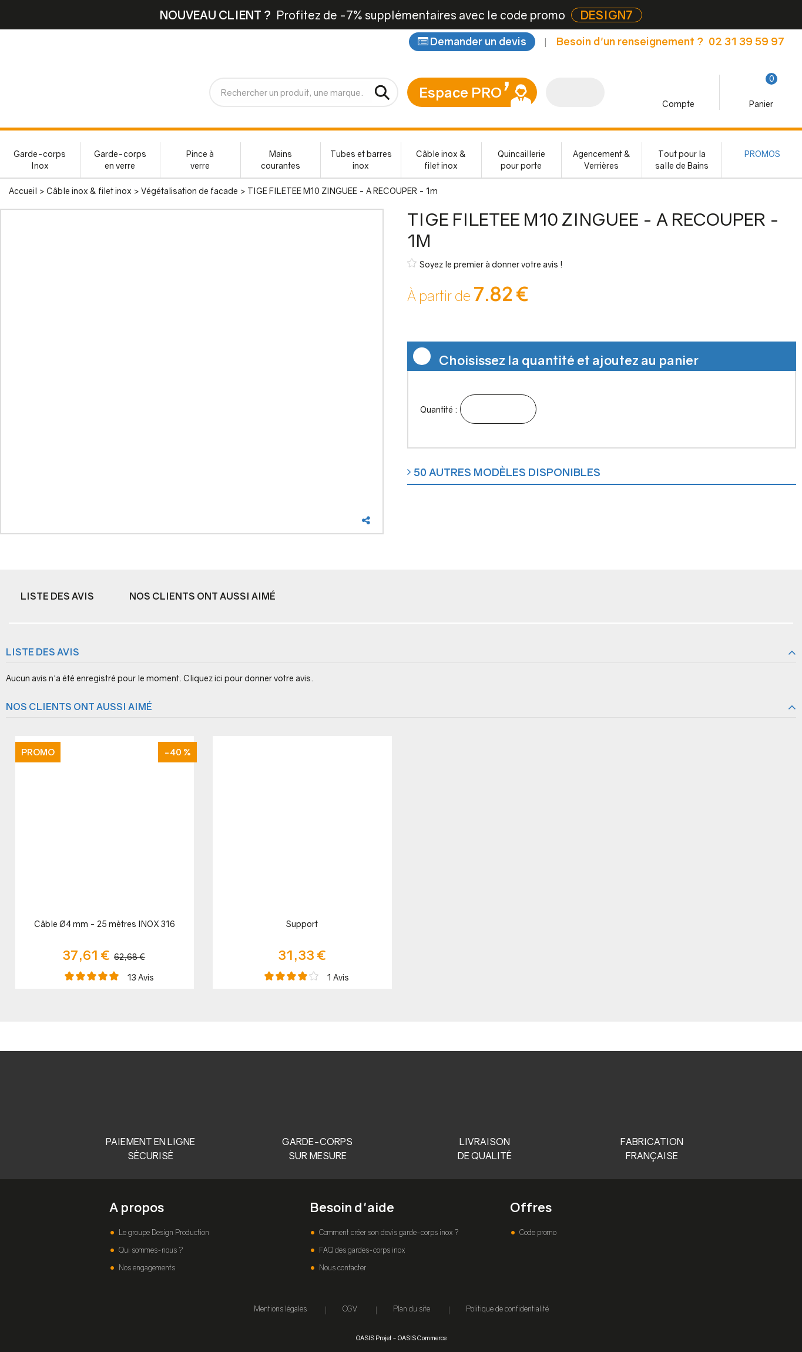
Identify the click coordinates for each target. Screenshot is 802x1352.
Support (302, 924)
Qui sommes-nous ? (150, 1250)
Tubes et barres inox (361, 159)
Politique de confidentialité (507, 1308)
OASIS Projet (373, 1337)
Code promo (537, 1232)
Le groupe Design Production (163, 1232)
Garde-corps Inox (40, 159)
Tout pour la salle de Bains (682, 159)
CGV (350, 1308)
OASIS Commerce (422, 1337)
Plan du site (411, 1308)
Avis (140, 977)
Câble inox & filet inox (441, 159)
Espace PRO (460, 92)
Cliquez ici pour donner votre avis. (248, 678)
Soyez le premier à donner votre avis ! (485, 263)
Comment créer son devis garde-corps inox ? (387, 1232)
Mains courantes (280, 159)
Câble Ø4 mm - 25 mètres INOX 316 (104, 924)
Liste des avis (57, 596)
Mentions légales (280, 1308)
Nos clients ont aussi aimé (202, 596)
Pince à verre (200, 159)
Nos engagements (146, 1267)
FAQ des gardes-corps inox (361, 1250)
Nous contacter (341, 1267)
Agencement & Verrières (601, 159)
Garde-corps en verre (120, 159)
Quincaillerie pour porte (521, 159)
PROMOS (762, 154)
